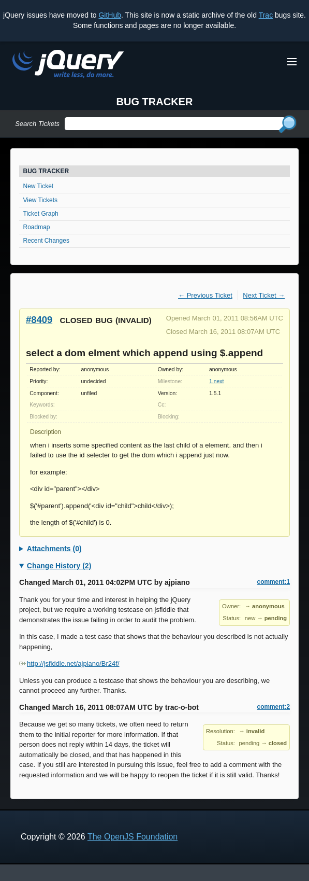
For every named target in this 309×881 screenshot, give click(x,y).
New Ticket (38, 186)
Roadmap (36, 227)
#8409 (39, 319)
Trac (266, 15)
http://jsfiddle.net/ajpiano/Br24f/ (69, 663)
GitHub (109, 15)
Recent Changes (46, 240)
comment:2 (273, 706)
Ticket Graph (40, 213)
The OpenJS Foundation (132, 836)
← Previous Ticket (205, 295)
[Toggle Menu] (292, 61)
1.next (216, 381)
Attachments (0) (54, 548)
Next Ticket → (264, 295)
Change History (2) (59, 566)
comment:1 (273, 581)
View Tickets (40, 200)
